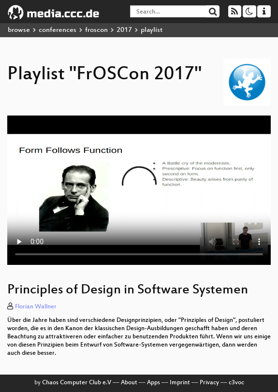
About (129, 382)
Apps (153, 382)
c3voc (236, 382)
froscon (96, 30)
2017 (124, 30)
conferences (57, 30)
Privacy (209, 382)
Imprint (180, 382)
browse (19, 30)
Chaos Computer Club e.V (76, 382)
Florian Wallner (36, 307)
